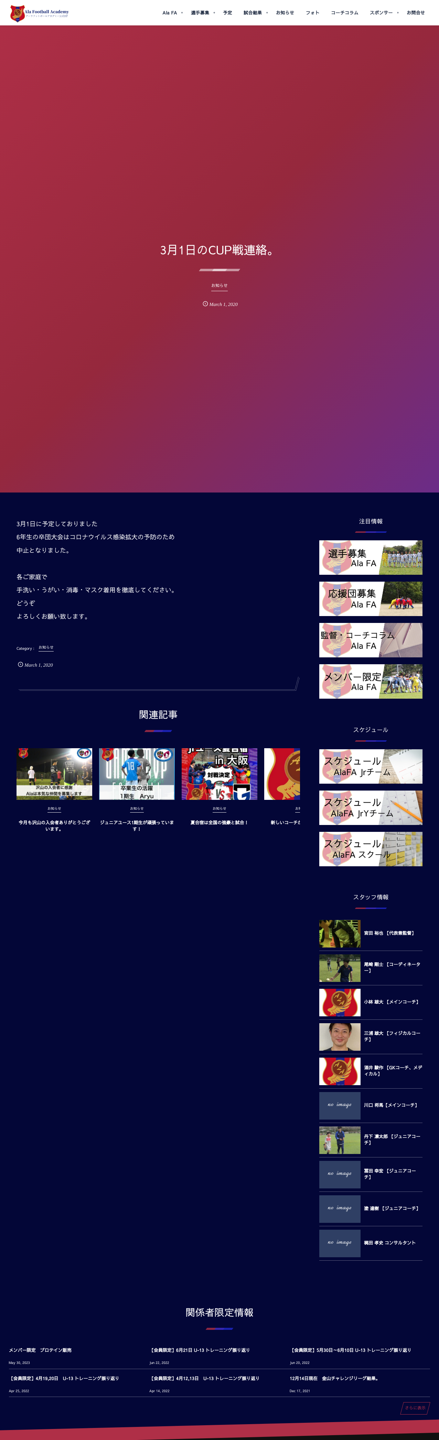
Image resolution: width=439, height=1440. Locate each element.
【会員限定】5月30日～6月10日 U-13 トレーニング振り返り (350, 1350)
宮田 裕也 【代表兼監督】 (390, 933)
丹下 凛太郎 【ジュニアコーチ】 (392, 1139)
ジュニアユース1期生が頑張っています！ (137, 831)
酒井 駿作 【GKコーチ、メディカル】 (393, 1071)
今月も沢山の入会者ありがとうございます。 (54, 831)
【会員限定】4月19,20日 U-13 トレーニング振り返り (64, 1378)
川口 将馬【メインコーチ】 (391, 1105)
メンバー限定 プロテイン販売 (40, 1350)
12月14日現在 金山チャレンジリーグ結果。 (335, 1378)
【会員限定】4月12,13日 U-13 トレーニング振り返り (204, 1378)
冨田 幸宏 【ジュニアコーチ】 (390, 1174)
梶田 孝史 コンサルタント (390, 1243)
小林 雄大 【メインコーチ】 (392, 1002)
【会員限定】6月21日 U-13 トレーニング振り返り (199, 1350)
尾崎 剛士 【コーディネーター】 (392, 967)
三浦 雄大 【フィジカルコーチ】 (392, 1036)
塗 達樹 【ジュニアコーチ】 (392, 1208)
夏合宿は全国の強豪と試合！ (219, 828)
